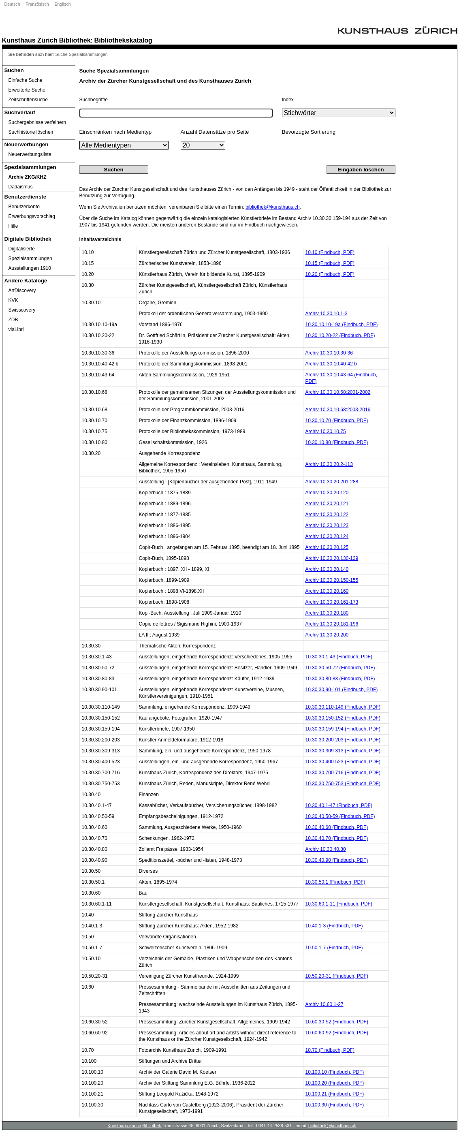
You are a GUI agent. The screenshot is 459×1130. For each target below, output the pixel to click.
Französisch (37, 4)
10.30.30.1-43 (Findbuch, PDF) (338, 657)
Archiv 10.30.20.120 (327, 493)
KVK (13, 300)
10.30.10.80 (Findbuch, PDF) (336, 442)
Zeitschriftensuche (28, 100)
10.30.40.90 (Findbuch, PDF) (336, 860)
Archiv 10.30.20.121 (327, 503)
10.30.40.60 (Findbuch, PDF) (336, 827)
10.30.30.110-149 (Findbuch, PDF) (342, 707)
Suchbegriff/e (93, 100)
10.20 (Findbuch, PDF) (329, 274)
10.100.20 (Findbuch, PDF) (334, 1083)
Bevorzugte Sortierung (309, 132)
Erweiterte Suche (27, 90)
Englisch (62, 4)
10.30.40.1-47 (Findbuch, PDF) (338, 805)
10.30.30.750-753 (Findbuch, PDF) (342, 783)
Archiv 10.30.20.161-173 (332, 602)
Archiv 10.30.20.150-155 (332, 580)
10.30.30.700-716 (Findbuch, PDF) (342, 772)
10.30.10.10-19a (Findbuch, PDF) (341, 324)
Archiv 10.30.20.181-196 (332, 624)
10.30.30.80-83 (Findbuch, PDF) (340, 678)
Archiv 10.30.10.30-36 (329, 353)
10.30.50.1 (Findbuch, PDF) (335, 882)
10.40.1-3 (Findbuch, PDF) (334, 926)
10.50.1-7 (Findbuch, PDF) (334, 948)
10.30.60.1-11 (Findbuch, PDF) (338, 904)
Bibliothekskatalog (123, 40)
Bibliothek (75, 40)
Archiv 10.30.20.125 (327, 547)
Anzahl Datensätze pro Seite (215, 132)
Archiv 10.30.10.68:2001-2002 (338, 392)
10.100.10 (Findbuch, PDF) (334, 1072)
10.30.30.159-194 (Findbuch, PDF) (342, 729)
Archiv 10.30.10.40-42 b (331, 364)
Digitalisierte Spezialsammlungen (30, 253)
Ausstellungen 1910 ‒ (32, 268)
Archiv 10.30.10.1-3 (326, 313)
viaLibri (16, 329)
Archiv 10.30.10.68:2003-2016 (338, 409)
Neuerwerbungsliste (30, 154)
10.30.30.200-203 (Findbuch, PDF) (342, 740)
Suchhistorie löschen (31, 132)
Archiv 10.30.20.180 (327, 613)
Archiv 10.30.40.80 (325, 849)
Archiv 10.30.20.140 (327, 569)
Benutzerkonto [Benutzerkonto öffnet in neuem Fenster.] (24, 206)
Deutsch (12, 4)
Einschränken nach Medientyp (115, 132)
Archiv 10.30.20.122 (327, 514)
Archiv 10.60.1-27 (324, 1004)
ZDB (13, 320)
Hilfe (13, 226)
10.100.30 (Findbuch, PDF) (334, 1105)
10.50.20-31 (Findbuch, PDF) (336, 976)
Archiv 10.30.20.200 (327, 635)
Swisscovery (22, 310)
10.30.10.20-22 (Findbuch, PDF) (340, 335)
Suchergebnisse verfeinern (37, 122)
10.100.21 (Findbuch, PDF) (334, 1094)
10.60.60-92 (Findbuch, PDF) (336, 1033)
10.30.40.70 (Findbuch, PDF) (336, 838)
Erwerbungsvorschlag (32, 216)
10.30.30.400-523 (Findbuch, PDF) (342, 762)
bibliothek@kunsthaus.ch (273, 207)
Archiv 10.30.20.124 (327, 536)
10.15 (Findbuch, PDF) (329, 263)
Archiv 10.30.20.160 (327, 591)
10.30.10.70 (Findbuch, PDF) (336, 420)
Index (288, 100)
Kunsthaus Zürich (30, 40)
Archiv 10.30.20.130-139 (332, 558)
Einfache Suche (26, 80)
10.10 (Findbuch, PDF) (329, 252)
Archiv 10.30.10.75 (325, 431)
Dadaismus (21, 187)
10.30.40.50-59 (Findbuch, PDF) (340, 816)
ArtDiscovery (22, 290)
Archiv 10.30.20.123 (327, 525)
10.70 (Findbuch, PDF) (329, 1050)
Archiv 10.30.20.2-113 (329, 464)
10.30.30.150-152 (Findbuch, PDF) (342, 718)
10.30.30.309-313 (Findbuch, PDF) (342, 751)
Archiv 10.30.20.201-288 (332, 482)
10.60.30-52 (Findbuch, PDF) (336, 1022)
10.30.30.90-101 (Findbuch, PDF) (341, 689)
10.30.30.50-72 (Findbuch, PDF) (340, 668)
